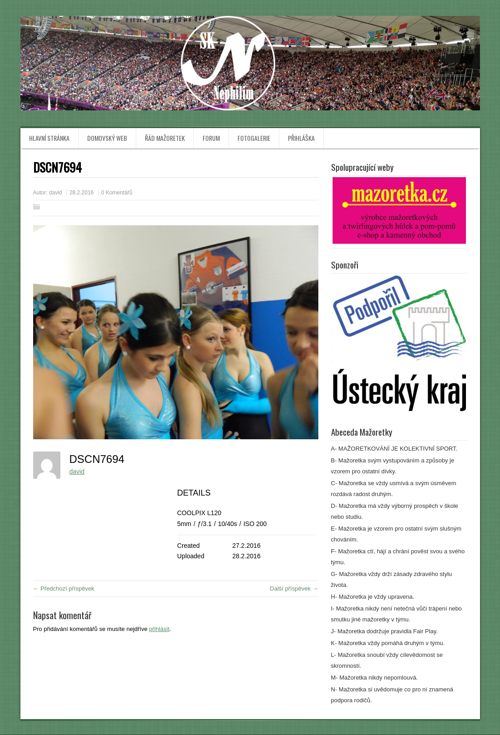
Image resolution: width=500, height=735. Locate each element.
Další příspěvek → (294, 588)
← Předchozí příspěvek (63, 588)
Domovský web (107, 138)
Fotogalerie (254, 138)
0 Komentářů (117, 192)
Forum (211, 138)
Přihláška (301, 138)
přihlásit (159, 629)
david (55, 192)
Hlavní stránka (49, 138)
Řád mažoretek (165, 138)
